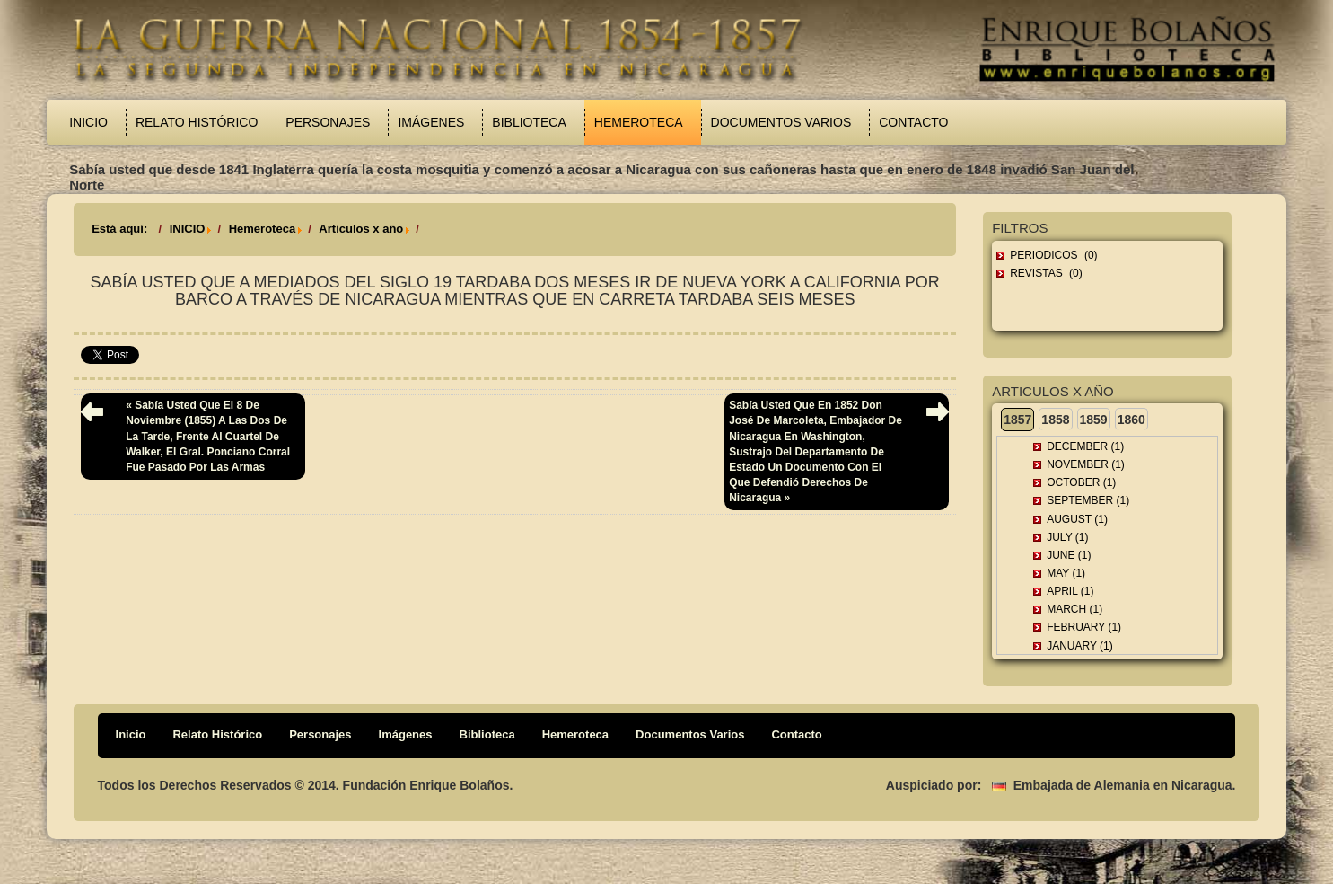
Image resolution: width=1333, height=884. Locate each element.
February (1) (1084, 627)
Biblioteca (529, 122)
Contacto (913, 122)
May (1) (1066, 573)
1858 (1055, 419)
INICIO (188, 228)
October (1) (1081, 482)
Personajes (327, 122)
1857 (1017, 419)
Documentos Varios (781, 122)
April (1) (1070, 591)
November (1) (1086, 464)
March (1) (1074, 609)
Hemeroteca (638, 122)
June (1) (1069, 555)
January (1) (1080, 646)
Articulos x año (361, 228)
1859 (1094, 419)
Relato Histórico (197, 122)
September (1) (1088, 500)
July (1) (1067, 537)
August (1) (1077, 519)
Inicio (88, 122)
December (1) (1085, 446)
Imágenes (431, 122)
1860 (1131, 419)
